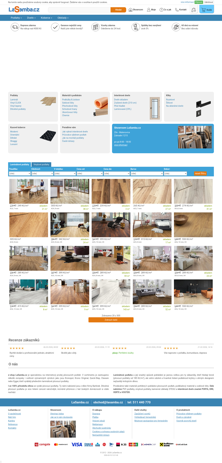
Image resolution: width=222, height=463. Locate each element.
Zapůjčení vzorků (142, 414)
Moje (151, 10)
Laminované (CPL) (122, 109)
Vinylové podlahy (41, 164)
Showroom (136, 10)
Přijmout (198, 2)
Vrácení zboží (98, 421)
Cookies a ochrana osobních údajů (108, 431)
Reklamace (97, 424)
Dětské (13, 138)
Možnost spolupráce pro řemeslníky (151, 421)
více (187, 2)
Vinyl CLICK (15, 103)
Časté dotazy (68, 141)
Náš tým (12, 417)
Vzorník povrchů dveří (186, 421)
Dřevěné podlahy (18, 109)
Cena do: (108, 169)
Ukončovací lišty (69, 112)
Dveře (31, 17)
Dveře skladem (121, 99)
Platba (95, 417)
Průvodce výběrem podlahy (189, 414)
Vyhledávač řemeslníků (145, 417)
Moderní (14, 131)
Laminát (14, 99)
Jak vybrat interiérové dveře (75, 131)
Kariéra (11, 421)
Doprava (96, 414)
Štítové (169, 103)
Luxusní (13, 144)
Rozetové (170, 99)
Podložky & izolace (71, 99)
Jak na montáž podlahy (73, 138)
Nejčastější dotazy (100, 435)
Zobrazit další (111, 320)
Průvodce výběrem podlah (74, 135)
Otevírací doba (57, 414)
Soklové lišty (68, 103)
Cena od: (81, 169)
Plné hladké (119, 106)
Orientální (14, 135)
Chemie (65, 115)
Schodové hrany (69, 109)
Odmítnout (209, 2)
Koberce (46, 17)
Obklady (63, 17)
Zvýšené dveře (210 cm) (125, 103)
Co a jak (165, 10)
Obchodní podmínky (101, 428)
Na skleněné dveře (174, 106)
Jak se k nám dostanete (61, 417)
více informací (120, 145)
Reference (13, 424)
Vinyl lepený (15, 106)
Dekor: (167, 169)
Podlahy (16, 17)
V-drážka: (58, 169)
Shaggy (13, 141)
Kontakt (181, 10)
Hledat (118, 10)
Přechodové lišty (70, 106)
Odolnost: (36, 169)
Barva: (134, 169)
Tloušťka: (13, 169)
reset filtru (200, 173)
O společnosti (14, 414)
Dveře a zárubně (183, 417)
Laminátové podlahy (19, 164)
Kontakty (12, 428)
